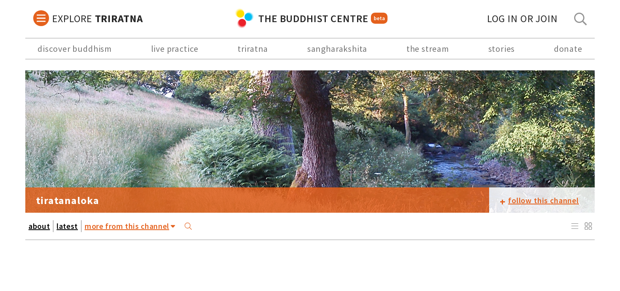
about (39, 226)
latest (67, 226)
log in (522, 18)
